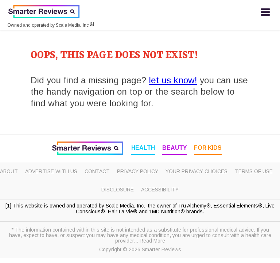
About (9, 171)
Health (143, 148)
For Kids (208, 148)
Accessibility (160, 190)
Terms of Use (254, 171)
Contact (97, 171)
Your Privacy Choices (197, 171)
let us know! (173, 80)
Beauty (174, 148)
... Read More (149, 241)
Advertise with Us (51, 171)
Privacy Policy (137, 171)
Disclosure (117, 190)
